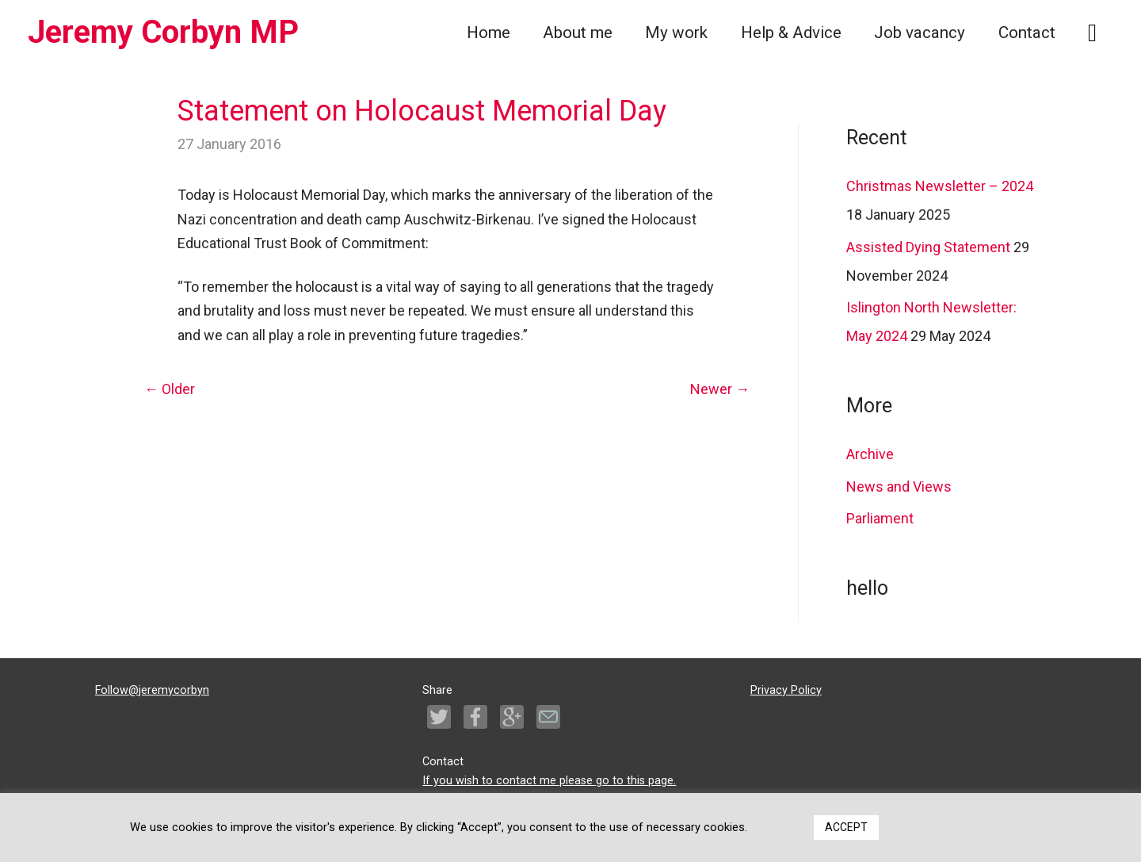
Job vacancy (919, 32)
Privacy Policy (786, 690)
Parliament (880, 518)
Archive (870, 454)
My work (676, 32)
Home (488, 32)
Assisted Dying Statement (928, 247)
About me (577, 32)
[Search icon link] (1092, 33)
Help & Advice (791, 32)
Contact (1026, 32)
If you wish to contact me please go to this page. (549, 780)
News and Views (899, 486)
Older (169, 389)
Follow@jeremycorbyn (152, 690)
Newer (720, 389)
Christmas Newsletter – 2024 (939, 186)
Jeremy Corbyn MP (163, 32)
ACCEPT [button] (846, 827)
